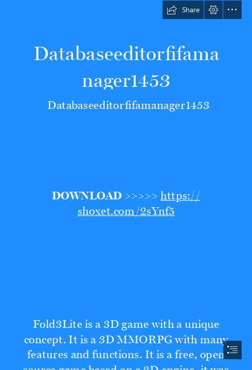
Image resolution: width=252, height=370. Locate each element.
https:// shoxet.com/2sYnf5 (138, 200)
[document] (126, 185)
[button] (183, 10)
